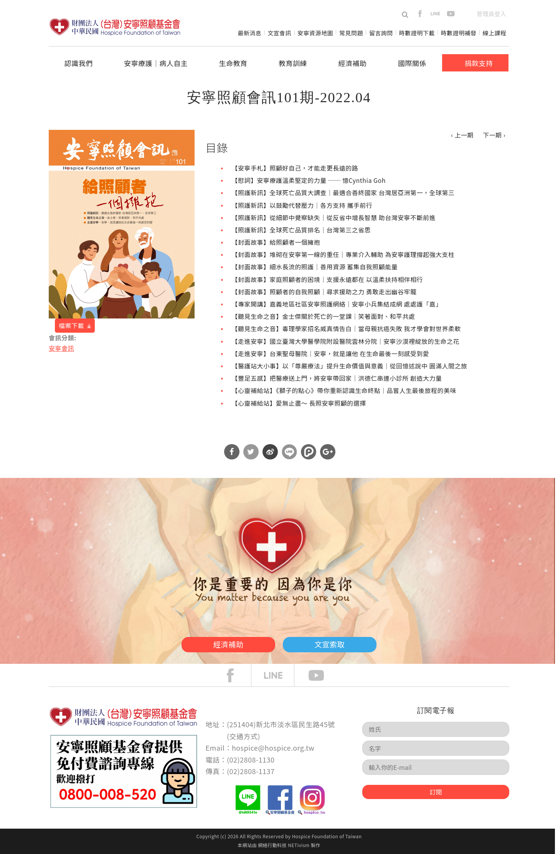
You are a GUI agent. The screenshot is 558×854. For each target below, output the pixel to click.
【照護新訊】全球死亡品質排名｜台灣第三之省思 (301, 229)
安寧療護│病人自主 (156, 63)
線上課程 (495, 33)
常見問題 (351, 33)
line (435, 13)
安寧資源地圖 (315, 33)
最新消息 (249, 33)
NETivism (298, 845)
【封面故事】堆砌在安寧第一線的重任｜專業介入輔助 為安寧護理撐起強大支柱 (343, 254)
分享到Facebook (231, 451)
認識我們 (78, 63)
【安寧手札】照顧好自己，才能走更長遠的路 (295, 167)
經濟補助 (352, 63)
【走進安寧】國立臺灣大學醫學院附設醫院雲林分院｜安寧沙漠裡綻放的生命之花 (345, 341)
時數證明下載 (417, 33)
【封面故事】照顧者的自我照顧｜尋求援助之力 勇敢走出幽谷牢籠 (324, 291)
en (466, 13)
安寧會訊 (61, 348)
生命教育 (233, 63)
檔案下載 (71, 325)
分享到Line (289, 451)
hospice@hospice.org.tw (273, 748)
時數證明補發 (459, 33)
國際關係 (412, 63)
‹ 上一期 (462, 134)
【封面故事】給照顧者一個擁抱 (276, 242)
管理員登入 (491, 14)
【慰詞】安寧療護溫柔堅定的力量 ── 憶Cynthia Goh (309, 180)
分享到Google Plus (327, 451)
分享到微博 (270, 451)
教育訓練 (293, 63)
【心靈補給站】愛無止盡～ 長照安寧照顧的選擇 (299, 403)
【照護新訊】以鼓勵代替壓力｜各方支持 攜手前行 (302, 205)
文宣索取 (338, 643)
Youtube (322, 675)
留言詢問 (381, 33)
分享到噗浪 (308, 451)
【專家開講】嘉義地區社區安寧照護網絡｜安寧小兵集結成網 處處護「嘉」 (337, 303)
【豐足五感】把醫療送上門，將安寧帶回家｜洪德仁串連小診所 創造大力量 (337, 378)
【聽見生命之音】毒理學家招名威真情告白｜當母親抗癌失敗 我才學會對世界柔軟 (346, 328)
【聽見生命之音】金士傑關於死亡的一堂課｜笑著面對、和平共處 (323, 316)
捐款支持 (478, 63)
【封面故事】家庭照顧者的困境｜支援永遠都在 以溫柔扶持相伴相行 (327, 279)
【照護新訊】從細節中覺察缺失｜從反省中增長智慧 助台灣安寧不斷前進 (334, 217)
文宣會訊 (279, 33)
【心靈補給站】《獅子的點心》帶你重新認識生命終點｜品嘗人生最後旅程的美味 (344, 390)
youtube (451, 13)
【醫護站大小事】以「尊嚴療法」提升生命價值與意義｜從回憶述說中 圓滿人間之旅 (349, 365)
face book (236, 675)
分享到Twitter (251, 451)
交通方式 (243, 736)
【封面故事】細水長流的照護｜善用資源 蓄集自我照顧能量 (315, 266)
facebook (420, 13)
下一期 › (494, 134)
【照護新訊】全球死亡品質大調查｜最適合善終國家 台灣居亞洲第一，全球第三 (343, 192)
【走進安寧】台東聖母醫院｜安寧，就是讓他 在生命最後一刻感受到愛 (330, 353)
